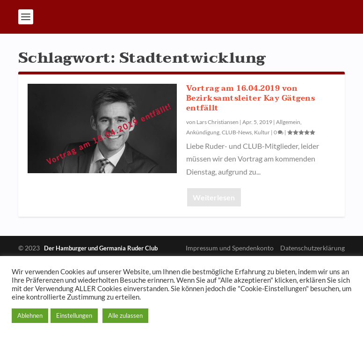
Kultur (262, 132)
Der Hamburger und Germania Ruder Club (101, 248)
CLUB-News (237, 132)
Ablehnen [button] (30, 315)
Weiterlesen (214, 197)
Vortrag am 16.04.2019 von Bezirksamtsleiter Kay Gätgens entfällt (250, 98)
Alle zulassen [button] (125, 315)
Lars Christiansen (217, 121)
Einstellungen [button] (74, 315)
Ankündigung (202, 132)
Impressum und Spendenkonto (230, 248)
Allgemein (288, 121)
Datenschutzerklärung (312, 248)
